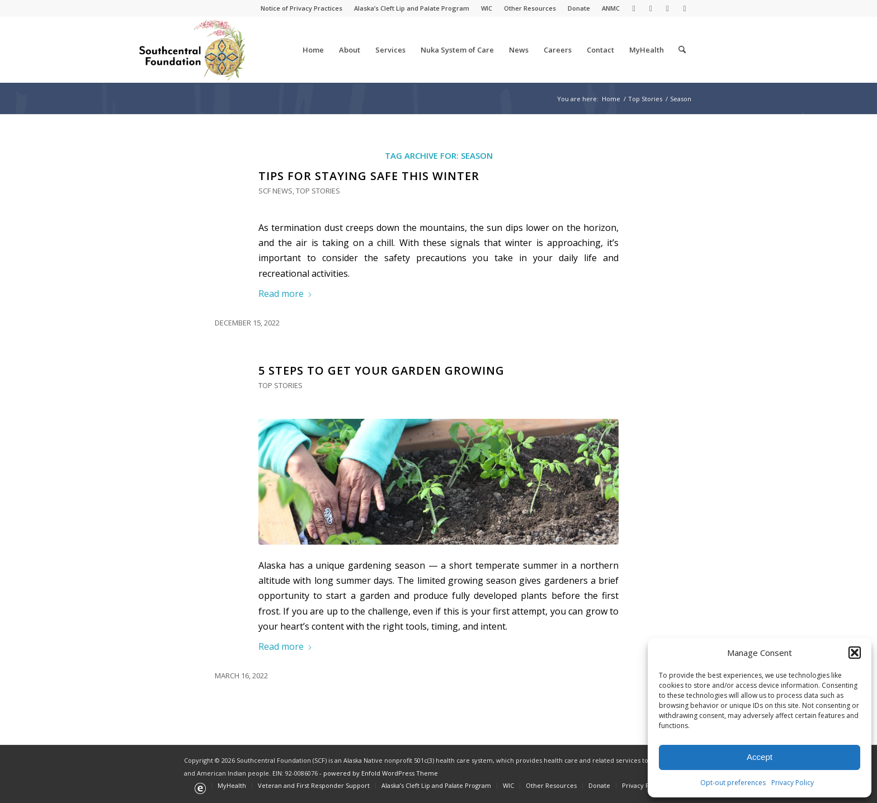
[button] (854, 652)
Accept (759, 757)
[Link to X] (634, 8)
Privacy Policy (792, 782)
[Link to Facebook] (651, 8)
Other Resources (530, 8)
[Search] (682, 49)
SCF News (275, 191)
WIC (486, 8)
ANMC (611, 8)
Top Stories (318, 191)
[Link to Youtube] (667, 8)
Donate (579, 8)
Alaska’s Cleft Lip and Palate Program (411, 8)
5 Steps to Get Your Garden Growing (381, 370)
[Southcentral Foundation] (193, 49)
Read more (285, 293)
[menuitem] (301, 8)
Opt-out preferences (733, 782)
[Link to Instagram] (684, 8)
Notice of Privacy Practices (301, 8)
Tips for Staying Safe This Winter (368, 175)
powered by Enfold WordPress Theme (380, 773)
